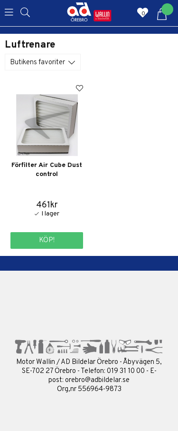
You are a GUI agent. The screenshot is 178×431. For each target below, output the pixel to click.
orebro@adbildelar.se (97, 380)
